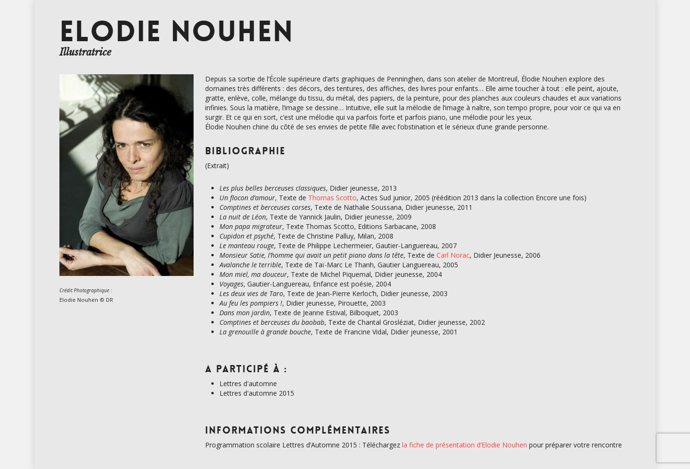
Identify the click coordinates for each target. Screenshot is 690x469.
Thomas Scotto (332, 197)
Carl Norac (453, 255)
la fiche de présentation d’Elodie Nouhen (464, 444)
